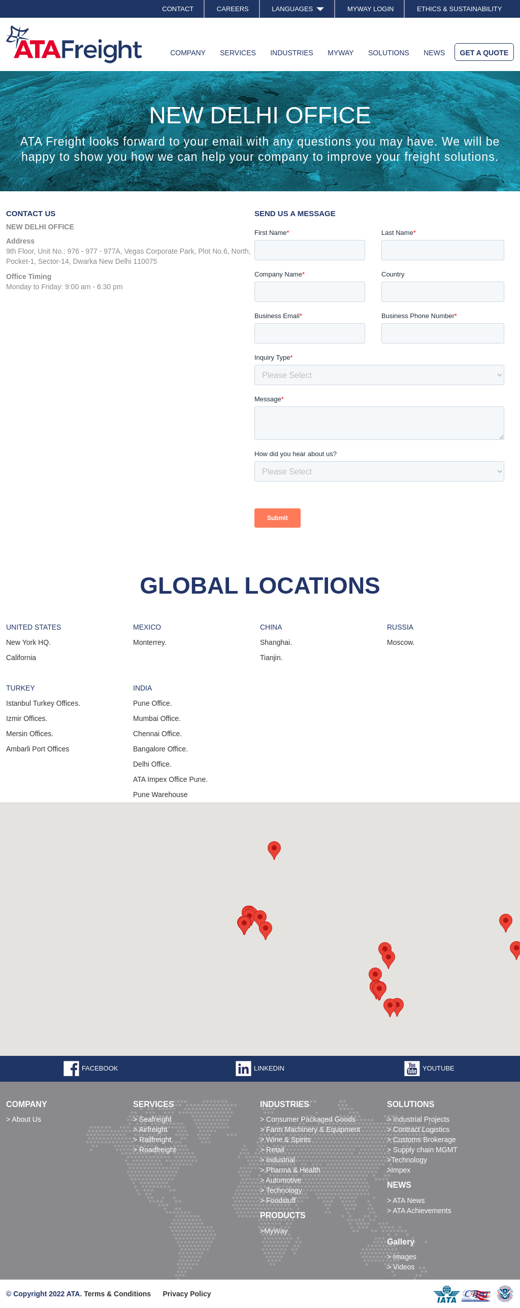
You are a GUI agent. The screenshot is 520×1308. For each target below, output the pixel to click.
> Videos (401, 1267)
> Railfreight (152, 1139)
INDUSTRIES (291, 53)
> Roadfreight (154, 1150)
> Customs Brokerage (421, 1139)
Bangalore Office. (160, 749)
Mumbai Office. (157, 718)
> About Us (23, 1119)
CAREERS (233, 9)
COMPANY (188, 53)
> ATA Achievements (419, 1211)
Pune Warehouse (160, 794)
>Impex (398, 1170)
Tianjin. (271, 657)
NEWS (434, 53)
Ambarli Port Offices (37, 749)
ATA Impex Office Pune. (170, 779)
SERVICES (238, 53)
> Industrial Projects (418, 1119)
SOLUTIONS (388, 53)
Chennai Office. (157, 734)
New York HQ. (28, 642)
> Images (401, 1257)
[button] (375, 977)
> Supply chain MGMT (422, 1150)
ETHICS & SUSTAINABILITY (459, 9)
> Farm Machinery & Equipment (310, 1129)
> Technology (281, 1190)
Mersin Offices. (29, 734)
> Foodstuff (278, 1200)
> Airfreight (150, 1129)
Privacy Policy (187, 1294)
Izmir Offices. (26, 718)
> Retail (272, 1150)
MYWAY (340, 53)
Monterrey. (150, 642)
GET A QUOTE (484, 53)
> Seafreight (152, 1119)
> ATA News (406, 1200)
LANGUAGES (298, 9)
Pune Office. (152, 703)
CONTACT (177, 9)
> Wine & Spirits (285, 1139)
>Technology (407, 1160)
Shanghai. (276, 642)
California (21, 657)
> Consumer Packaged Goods (307, 1119)
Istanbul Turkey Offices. (43, 703)
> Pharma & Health (290, 1170)
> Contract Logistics (418, 1129)
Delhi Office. (152, 764)
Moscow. (400, 642)
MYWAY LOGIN (370, 9)
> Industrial (277, 1160)
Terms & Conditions (117, 1294)
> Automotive (280, 1180)
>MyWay (273, 1231)
